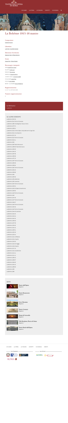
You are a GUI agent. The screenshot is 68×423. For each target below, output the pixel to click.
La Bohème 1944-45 (11, 213)
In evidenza (55, 10)
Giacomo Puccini (9, 42)
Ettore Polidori (14, 61)
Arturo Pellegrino (19, 83)
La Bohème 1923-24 (11, 234)
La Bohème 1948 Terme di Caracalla (15, 193)
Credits (46, 347)
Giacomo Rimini (14, 74)
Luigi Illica (7, 49)
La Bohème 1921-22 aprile (13, 239)
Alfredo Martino (16, 55)
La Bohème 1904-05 (11, 262)
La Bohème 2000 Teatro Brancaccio (15, 144)
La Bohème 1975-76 (11, 158)
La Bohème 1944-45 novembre (14, 211)
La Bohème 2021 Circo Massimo (14, 133)
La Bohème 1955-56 (11, 177)
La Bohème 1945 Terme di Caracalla (15, 209)
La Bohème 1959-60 (11, 172)
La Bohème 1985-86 (11, 156)
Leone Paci (13, 79)
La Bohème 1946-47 (11, 202)
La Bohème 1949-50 (11, 190)
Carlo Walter (12, 81)
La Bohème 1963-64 (11, 165)
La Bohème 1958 (10, 174)
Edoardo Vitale (8, 55)
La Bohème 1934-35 (11, 225)
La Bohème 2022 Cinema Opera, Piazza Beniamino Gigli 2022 (21, 130)
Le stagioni (40, 10)
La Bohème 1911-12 (11, 255)
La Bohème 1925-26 (11, 232)
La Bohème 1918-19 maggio (13, 243)
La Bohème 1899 (10, 269)
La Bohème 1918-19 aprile (13, 246)
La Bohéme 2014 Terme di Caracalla (15, 121)
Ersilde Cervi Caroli (12, 67)
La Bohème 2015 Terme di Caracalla (15, 137)
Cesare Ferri (8, 61)
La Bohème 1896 (10, 271)
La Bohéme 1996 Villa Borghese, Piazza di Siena (17, 123)
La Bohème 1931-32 (11, 227)
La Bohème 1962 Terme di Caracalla (15, 167)
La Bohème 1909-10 (11, 257)
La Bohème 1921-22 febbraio (13, 237)
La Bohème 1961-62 (11, 170)
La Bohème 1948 (10, 195)
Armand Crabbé (17, 76)
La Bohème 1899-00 (11, 267)
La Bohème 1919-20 (11, 241)
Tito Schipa (12, 72)
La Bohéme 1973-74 (11, 126)
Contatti (47, 10)
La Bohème (9, 108)
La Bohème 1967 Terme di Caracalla (15, 160)
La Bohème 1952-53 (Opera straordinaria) (16, 188)
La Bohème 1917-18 (11, 248)
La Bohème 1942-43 (11, 218)
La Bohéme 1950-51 (11, 128)
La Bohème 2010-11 (11, 140)
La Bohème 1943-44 (11, 216)
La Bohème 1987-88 (11, 153)
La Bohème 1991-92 (11, 151)
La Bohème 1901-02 (11, 264)
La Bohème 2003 (10, 142)
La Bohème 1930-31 (11, 230)
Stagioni (21, 287)
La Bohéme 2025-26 (11, 119)
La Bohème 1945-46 (11, 207)
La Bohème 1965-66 (11, 163)
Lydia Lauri (12, 70)
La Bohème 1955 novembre (13, 181)
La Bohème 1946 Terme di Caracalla (15, 204)
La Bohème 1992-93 (11, 149)
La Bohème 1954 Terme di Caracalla (15, 183)
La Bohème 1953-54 (11, 186)
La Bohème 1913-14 (11, 253)
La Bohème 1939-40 (11, 220)
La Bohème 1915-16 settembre (14, 250)
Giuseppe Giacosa (14, 49)
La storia (31, 10)
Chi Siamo (24, 10)
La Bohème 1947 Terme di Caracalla (15, 200)
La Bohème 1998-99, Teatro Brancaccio (15, 146)
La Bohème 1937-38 (11, 223)
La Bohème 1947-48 (11, 197)
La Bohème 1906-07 (11, 260)
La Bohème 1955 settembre (13, 179)
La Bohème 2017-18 (11, 135)
